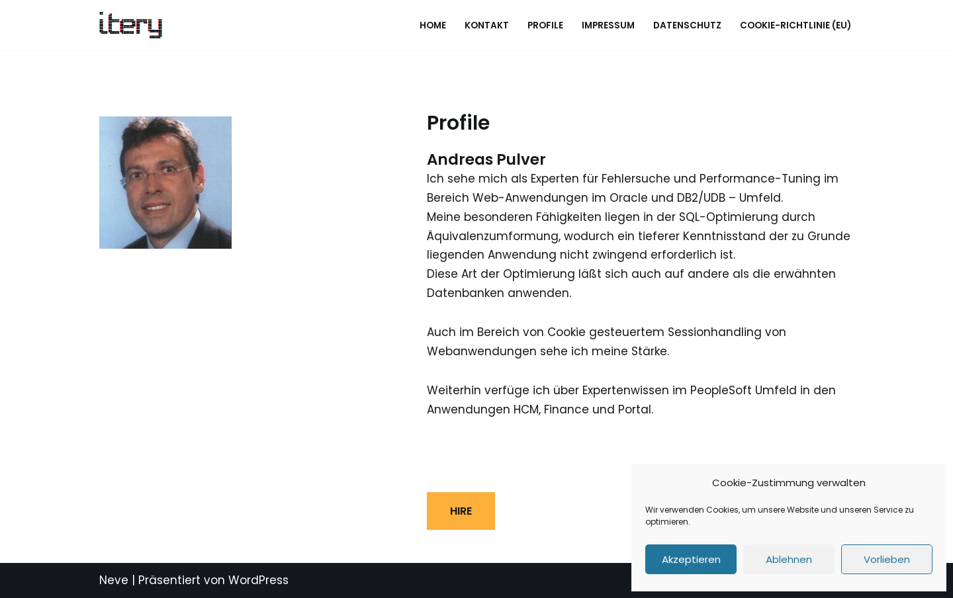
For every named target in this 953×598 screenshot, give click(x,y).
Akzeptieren (691, 559)
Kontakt (487, 25)
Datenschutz (687, 25)
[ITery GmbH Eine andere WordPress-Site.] (130, 25)
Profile (545, 25)
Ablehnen (789, 559)
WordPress (258, 580)
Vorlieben (887, 559)
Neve (113, 580)
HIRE (461, 511)
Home (433, 25)
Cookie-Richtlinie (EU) (795, 25)
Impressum (608, 25)
